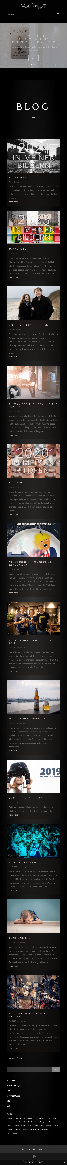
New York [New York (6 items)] (55, 1126)
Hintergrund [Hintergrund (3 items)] (43, 1122)
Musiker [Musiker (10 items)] (48, 1126)
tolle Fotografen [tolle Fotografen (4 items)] (34, 1129)
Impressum (26, 1149)
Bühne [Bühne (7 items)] (48, 1118)
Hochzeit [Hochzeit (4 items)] (51, 1122)
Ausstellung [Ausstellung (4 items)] (17, 1118)
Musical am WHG (22, 862)
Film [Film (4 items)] (36, 1122)
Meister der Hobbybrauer (30, 718)
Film (18, 412)
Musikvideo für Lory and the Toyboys (33, 406)
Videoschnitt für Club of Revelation (30, 563)
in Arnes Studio (20, 943)
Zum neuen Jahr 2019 (25, 798)
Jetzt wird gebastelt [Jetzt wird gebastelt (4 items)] (19, 1126)
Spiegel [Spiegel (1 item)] (25, 1129)
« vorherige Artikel (14, 1057)
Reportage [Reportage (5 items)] (18, 1129)
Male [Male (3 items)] (42, 1126)
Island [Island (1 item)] (9, 1126)
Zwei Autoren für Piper (28, 324)
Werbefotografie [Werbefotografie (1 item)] (12, 1133)
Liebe (9, 1105)
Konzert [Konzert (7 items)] (36, 1126)
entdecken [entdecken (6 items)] (11, 1122)
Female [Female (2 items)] (30, 1122)
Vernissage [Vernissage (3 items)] (45, 1129)
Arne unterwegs (21, 648)
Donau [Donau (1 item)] (55, 1118)
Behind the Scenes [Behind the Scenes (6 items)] (28, 1118)
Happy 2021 (17, 482)
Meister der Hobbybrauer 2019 (30, 642)
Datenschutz (37, 1149)
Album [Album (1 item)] (10, 1118)
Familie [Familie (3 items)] (18, 1122)
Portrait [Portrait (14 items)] (10, 1129)
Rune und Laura (22, 938)
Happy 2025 (17, 177)
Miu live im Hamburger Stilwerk (28, 1015)
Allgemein (19, 329)
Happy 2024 (17, 249)
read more (13, 201)
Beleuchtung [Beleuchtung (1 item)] (40, 1118)
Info (17, 182)
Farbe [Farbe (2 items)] (24, 1122)
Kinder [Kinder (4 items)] (29, 1126)
